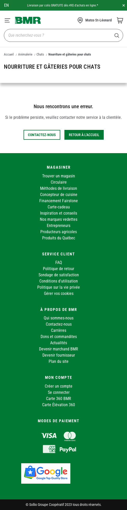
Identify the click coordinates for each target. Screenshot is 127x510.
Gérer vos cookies (58, 293)
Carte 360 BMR (58, 398)
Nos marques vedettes (58, 219)
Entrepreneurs (58, 225)
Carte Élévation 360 (58, 404)
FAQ (58, 262)
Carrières (58, 330)
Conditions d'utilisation (58, 281)
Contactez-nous (59, 324)
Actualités (58, 342)
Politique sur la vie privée (58, 287)
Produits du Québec (58, 238)
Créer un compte (58, 386)
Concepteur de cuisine (58, 194)
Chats (40, 54)
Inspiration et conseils (58, 213)
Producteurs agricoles (58, 231)
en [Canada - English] (6, 5)
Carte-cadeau (59, 207)
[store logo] (28, 20)
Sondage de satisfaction (59, 274)
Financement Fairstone (58, 200)
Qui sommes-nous (58, 318)
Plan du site (59, 361)
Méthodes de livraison (58, 188)
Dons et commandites (59, 336)
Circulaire (59, 182)
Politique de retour (58, 268)
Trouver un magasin (58, 176)
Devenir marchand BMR (58, 349)
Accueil (9, 54)
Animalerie (25, 54)
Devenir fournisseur (58, 355)
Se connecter (59, 392)
